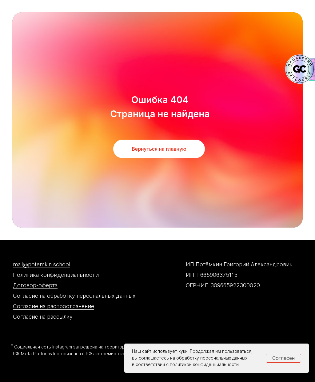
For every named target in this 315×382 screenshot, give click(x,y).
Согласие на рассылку (43, 316)
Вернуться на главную (159, 149)
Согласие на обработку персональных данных (74, 295)
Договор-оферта (35, 285)
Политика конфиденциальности (56, 275)
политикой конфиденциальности (204, 364)
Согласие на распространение (53, 306)
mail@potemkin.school (41, 264)
